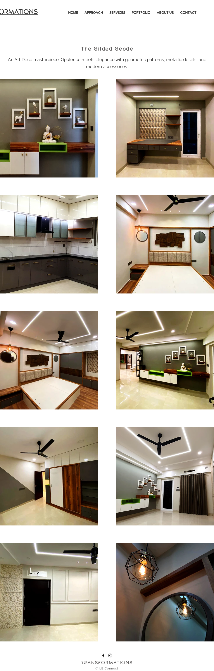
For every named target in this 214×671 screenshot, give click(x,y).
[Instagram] (110, 655)
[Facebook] (103, 655)
